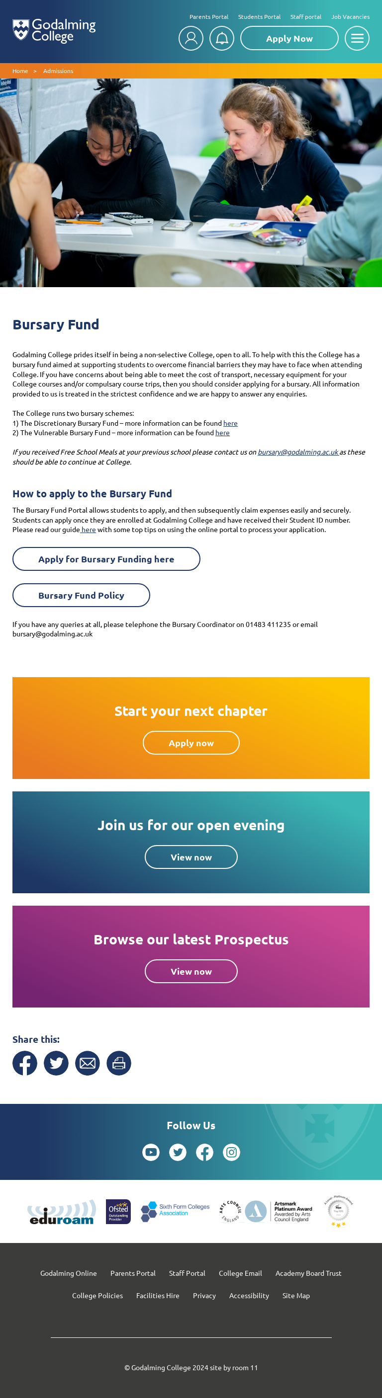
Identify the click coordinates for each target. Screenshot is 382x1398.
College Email (240, 1272)
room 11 (245, 1367)
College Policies (97, 1295)
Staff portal (305, 16)
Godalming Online (68, 1272)
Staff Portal (187, 1272)
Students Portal (259, 16)
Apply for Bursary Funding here (106, 558)
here (230, 422)
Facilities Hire (158, 1295)
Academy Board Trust (309, 1272)
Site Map (296, 1295)
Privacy (204, 1295)
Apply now (191, 742)
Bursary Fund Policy (81, 595)
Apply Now (289, 38)
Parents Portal (209, 16)
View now (191, 856)
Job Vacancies (350, 16)
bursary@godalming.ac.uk (298, 451)
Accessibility (249, 1295)
